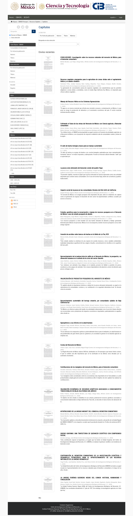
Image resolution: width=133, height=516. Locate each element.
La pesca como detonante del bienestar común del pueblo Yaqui (81, 168)
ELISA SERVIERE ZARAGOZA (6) (19, 125)
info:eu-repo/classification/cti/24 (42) (21, 141)
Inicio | (11, 17)
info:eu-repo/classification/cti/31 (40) (21, 145)
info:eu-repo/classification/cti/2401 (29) (21, 151)
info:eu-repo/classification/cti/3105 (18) (21, 165)
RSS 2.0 (14, 204)
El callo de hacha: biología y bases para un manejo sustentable (81, 146)
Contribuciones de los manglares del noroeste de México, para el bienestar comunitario (89, 367)
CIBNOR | (19, 17)
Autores (12, 54)
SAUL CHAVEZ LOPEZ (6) (17, 128)
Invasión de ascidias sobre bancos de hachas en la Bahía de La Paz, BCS (84, 234)
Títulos (12, 58)
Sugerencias (69, 505)
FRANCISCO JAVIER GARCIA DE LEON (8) (21, 108)
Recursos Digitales (35, 22)
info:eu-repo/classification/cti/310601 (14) (21, 169)
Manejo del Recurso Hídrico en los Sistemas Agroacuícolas (80, 102)
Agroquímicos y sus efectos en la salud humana (76, 323)
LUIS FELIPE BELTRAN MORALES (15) (20, 102)
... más (12, 132)
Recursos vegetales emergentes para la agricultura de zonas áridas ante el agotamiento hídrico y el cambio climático (90, 80)
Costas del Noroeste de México (70, 345)
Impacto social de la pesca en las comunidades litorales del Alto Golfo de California (88, 190)
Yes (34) (12, 193)
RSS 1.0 (14, 200)
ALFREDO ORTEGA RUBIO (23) (18, 99)
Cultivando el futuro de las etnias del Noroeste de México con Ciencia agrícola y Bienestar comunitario (90, 125)
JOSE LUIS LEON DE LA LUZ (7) (18, 122)
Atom (13, 207)
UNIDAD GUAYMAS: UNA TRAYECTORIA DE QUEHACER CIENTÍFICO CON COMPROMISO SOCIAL (90, 434)
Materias (12, 61)
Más (40, 498)
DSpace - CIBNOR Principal (20, 22)
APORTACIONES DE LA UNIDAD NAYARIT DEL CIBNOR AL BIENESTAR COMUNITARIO (88, 411)
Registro (12, 88)
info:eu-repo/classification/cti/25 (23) (21, 158)
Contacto (62, 505)
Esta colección (14, 37)
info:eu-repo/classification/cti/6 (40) (20, 148)
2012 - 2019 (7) (14, 183)
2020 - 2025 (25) (15, 180)
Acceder (12, 85)
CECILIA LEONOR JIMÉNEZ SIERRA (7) (20, 115)
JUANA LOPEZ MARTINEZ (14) (18, 105)
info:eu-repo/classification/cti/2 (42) (20, 138)
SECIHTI (26, 17)
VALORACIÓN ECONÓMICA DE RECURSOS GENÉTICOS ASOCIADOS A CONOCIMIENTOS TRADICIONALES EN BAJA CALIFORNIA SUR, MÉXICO (90, 390)
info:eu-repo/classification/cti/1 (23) (20, 155)
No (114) (12, 190)
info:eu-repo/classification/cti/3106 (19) (21, 161)
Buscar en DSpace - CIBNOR (18, 35)
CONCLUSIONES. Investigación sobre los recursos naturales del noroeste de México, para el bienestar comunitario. (90, 58)
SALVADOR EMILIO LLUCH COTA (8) (20, 112)
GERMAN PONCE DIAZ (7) (17, 118)
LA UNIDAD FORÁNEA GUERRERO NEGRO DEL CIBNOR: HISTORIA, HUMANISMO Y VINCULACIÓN (90, 479)
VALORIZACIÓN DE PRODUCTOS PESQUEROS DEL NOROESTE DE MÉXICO (85, 279)
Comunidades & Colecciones (18, 48)
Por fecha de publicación (17, 51)
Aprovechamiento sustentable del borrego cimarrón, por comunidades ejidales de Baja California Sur (90, 302)
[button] (113, 17)
